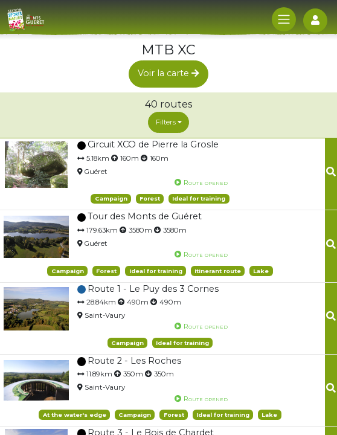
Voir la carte (168, 73)
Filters (169, 122)
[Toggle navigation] (284, 19)
